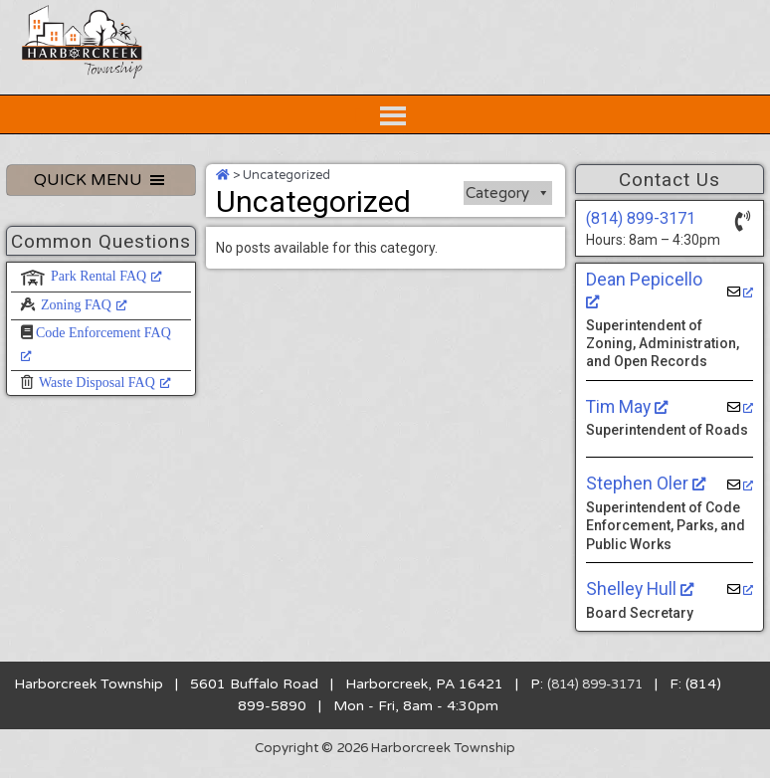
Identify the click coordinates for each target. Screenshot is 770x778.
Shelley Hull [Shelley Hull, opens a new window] (636, 600)
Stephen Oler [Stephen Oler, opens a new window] (642, 494)
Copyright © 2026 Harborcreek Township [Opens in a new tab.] (385, 758)
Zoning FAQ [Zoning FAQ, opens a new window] (84, 336)
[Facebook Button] (706, 22)
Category (508, 226)
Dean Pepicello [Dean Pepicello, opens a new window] (649, 312)
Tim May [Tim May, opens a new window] (626, 417)
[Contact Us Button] (647, 22)
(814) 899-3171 (634, 251)
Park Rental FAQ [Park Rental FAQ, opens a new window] (106, 308)
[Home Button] (587, 22)
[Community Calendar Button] (736, 22)
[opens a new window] (739, 312)
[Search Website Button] (101, 22)
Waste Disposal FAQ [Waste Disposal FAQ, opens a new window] (105, 415)
